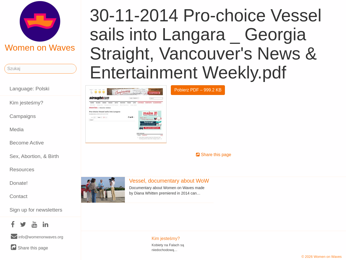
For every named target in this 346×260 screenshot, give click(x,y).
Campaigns (22, 116)
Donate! (18, 183)
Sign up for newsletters (35, 210)
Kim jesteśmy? (26, 103)
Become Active (26, 143)
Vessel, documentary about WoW (169, 181)
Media (16, 129)
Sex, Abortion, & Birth (34, 156)
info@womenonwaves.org (37, 236)
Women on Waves (40, 26)
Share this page (29, 248)
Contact (18, 196)
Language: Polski (29, 88)
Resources (21, 169)
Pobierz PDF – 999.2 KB (197, 90)
